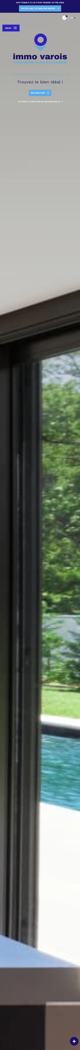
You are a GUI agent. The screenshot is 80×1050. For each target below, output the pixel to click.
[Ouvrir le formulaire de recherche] (40, 93)
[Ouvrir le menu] (11, 28)
